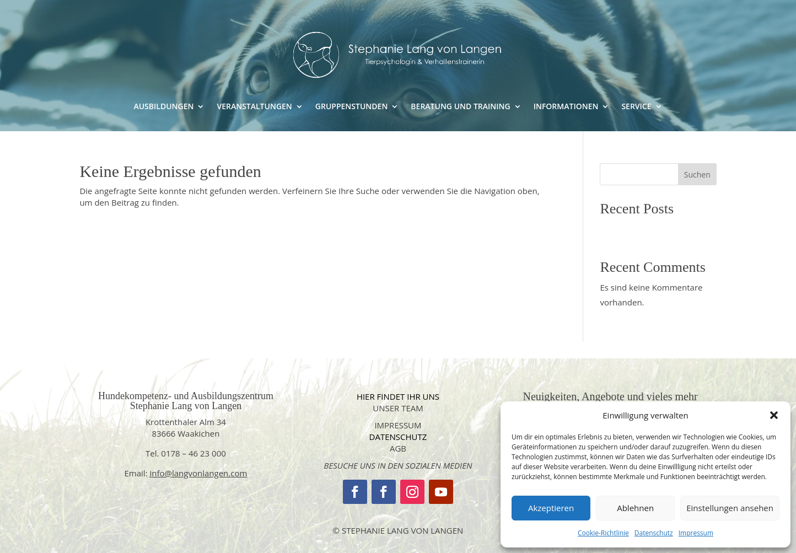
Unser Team (398, 408)
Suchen (697, 174)
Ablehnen (635, 507)
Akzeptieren (551, 507)
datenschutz (398, 436)
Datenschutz (653, 533)
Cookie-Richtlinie (603, 533)
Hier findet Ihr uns (398, 396)
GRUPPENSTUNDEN (351, 107)
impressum (397, 425)
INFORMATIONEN (566, 107)
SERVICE (636, 107)
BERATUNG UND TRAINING (460, 107)
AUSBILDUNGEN (163, 107)
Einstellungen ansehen (729, 507)
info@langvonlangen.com (199, 473)
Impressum (696, 533)
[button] (773, 415)
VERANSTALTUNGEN (254, 107)
